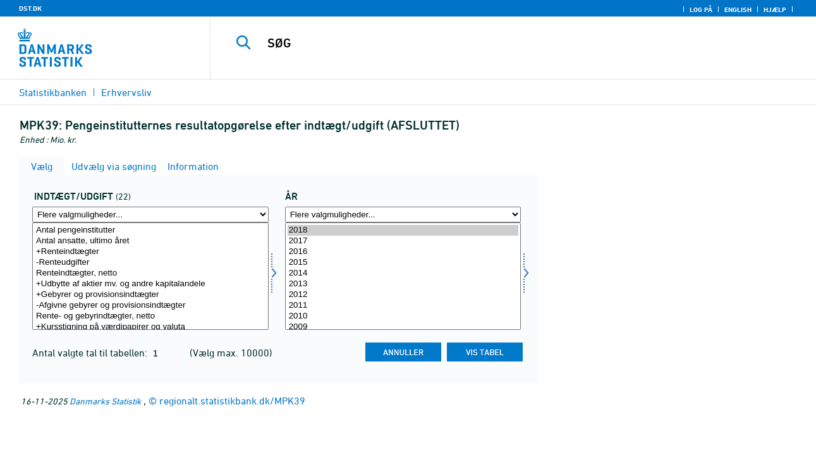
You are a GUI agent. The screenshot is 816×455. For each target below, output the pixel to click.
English (738, 9)
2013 (403, 284)
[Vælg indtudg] (150, 276)
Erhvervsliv (126, 92)
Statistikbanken (53, 92)
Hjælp (775, 9)
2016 (403, 251)
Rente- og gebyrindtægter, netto (150, 316)
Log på (701, 9)
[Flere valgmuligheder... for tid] (403, 214)
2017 (403, 241)
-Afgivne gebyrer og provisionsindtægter (150, 305)
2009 (403, 327)
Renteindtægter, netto (150, 273)
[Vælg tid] (403, 276)
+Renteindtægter (150, 251)
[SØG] (501, 43)
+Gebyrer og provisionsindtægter (150, 294)
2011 (403, 305)
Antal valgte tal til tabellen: (91, 352)
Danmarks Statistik (105, 401)
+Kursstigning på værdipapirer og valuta (150, 327)
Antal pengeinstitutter (150, 230)
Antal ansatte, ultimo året (150, 241)
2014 (403, 273)
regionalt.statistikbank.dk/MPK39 (232, 400)
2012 (403, 294)
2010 (403, 316)
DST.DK (30, 8)
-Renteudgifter (150, 262)
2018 (403, 230)
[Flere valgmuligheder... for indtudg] (150, 214)
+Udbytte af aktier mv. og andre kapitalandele (150, 284)
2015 (403, 262)
